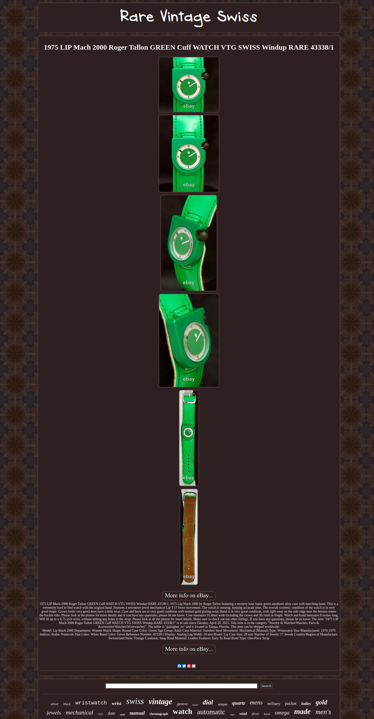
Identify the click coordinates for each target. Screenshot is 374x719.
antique (222, 704)
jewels (54, 712)
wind (243, 714)
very (100, 714)
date (111, 713)
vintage (160, 701)
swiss (135, 701)
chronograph (159, 714)
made (302, 711)
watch (182, 711)
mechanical (79, 712)
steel (122, 714)
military (273, 703)
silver (54, 704)
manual (137, 713)
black (67, 704)
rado (232, 714)
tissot (195, 704)
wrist (116, 703)
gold (321, 702)
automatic (211, 712)
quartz (238, 703)
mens (256, 702)
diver (255, 714)
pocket (290, 703)
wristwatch (91, 703)
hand (267, 714)
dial (208, 702)
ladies (306, 703)
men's (323, 712)
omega (282, 713)
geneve (182, 704)
